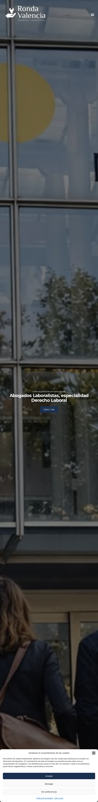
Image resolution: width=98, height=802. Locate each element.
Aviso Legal (58, 798)
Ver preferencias (49, 792)
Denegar (49, 784)
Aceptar (49, 776)
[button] (93, 753)
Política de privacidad (44, 798)
